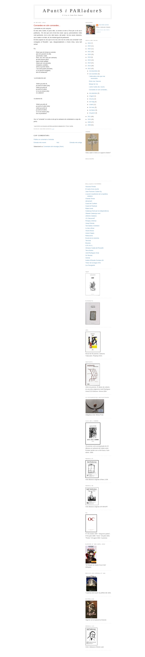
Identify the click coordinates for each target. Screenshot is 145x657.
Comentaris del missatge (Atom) (53, 146)
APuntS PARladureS (73, 10)
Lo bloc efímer (89, 228)
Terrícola (88, 240)
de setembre (93, 93)
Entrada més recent (40, 142)
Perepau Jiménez (90, 221)
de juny (91, 99)
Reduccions (89, 235)
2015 (89, 60)
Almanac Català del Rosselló (94, 248)
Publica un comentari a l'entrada (44, 139)
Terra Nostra (89, 250)
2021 (89, 51)
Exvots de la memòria (92, 238)
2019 (89, 57)
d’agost (91, 96)
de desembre (93, 71)
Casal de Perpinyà (91, 206)
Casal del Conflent (91, 203)
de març (92, 107)
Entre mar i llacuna (95, 81)
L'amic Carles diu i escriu (97, 87)
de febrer (92, 110)
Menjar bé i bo (93, 84)
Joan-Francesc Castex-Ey (93, 191)
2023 (89, 46)
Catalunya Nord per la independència (97, 211)
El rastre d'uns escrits (92, 189)
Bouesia (88, 243)
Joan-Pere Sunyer (104, 24)
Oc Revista (88, 255)
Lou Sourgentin (90, 265)
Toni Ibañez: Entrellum (92, 226)
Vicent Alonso (89, 231)
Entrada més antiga (76, 142)
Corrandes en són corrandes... (47, 25)
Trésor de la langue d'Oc (93, 263)
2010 (89, 119)
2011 (89, 116)
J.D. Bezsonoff (90, 218)
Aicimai (87, 258)
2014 (89, 63)
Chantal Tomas (90, 198)
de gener (92, 113)
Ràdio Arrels (89, 208)
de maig (92, 102)
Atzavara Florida (90, 186)
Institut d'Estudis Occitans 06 (94, 260)
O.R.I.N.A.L (89, 245)
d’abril (91, 104)
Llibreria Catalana (91, 216)
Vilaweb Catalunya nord (92, 213)
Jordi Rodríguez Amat (92, 253)
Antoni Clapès (89, 233)
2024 (89, 43)
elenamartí (88, 201)
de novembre (93, 74)
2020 (89, 54)
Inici (58, 142)
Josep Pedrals (89, 223)
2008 (89, 125)
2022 (89, 49)
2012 (89, 68)
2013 (89, 66)
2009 (89, 122)
